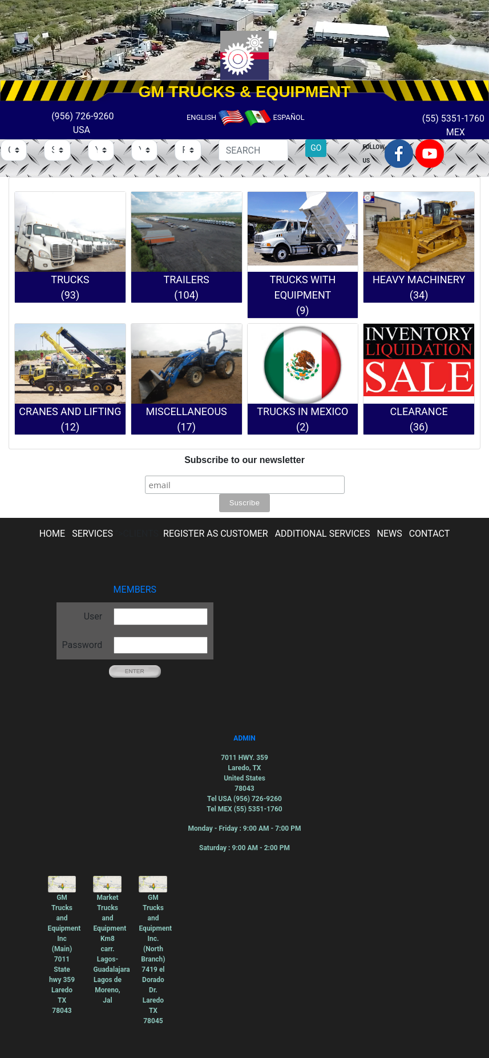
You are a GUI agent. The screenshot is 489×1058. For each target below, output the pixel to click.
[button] (37, 40)
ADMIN (244, 738)
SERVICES (92, 533)
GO (315, 147)
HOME (52, 533)
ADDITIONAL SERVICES (322, 533)
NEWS (389, 533)
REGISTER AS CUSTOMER (215, 533)
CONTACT (429, 533)
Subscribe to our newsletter (244, 460)
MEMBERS (135, 589)
